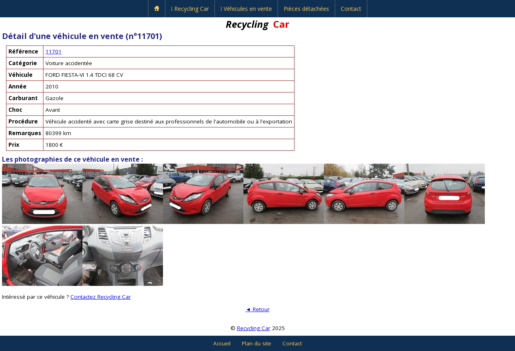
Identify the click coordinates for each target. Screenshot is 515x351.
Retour (257, 309)
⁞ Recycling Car (190, 8)
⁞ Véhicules (246, 8)
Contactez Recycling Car (100, 296)
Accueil (222, 343)
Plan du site (256, 343)
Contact (351, 8)
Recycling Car (253, 328)
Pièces (306, 8)
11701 (53, 51)
